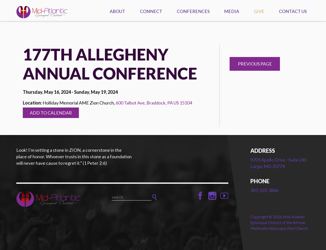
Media (231, 11)
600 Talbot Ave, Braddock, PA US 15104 (154, 103)
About (117, 11)
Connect (151, 11)
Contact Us (293, 11)
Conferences (193, 11)
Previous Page (255, 63)
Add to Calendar (51, 113)
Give (259, 11)
